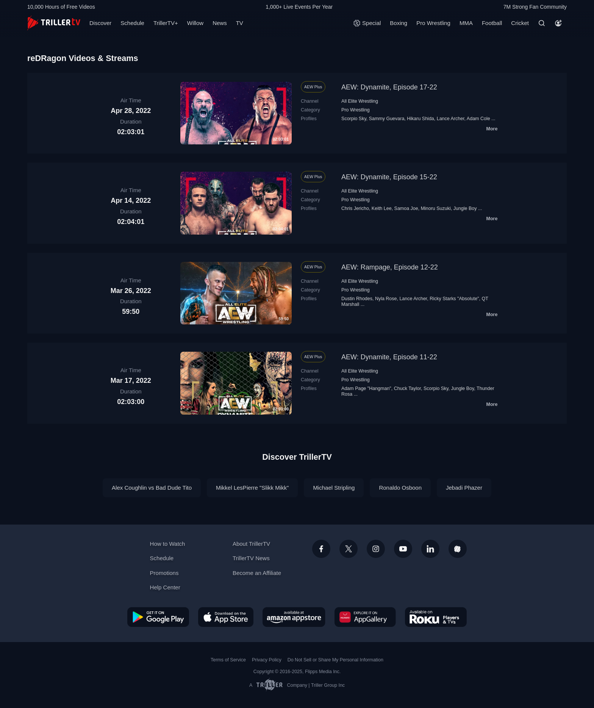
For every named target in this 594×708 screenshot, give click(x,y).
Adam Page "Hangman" (366, 388)
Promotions (164, 573)
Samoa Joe (406, 208)
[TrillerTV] (53, 23)
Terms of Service (228, 660)
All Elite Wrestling (359, 101)
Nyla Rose (386, 298)
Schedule (132, 23)
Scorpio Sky (353, 118)
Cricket (520, 23)
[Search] (541, 23)
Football (492, 23)
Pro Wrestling (433, 23)
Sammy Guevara (387, 118)
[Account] (558, 23)
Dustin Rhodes (356, 298)
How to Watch (167, 543)
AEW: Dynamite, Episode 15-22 (389, 177)
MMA (466, 23)
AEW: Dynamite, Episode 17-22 (389, 87)
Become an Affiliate (257, 573)
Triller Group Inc (328, 685)
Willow (195, 23)
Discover (100, 23)
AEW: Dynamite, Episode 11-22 (389, 357)
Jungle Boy (465, 208)
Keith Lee (382, 208)
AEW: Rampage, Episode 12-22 (389, 267)
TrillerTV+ (165, 23)
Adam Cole (478, 118)
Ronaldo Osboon (400, 487)
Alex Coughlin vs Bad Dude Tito (152, 487)
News (220, 23)
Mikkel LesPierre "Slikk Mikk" (252, 487)
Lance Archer (450, 118)
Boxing (398, 23)
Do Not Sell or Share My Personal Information (335, 660)
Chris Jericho (355, 208)
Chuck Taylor (407, 388)
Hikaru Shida (420, 118)
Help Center (165, 587)
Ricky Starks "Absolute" (454, 298)
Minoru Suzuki (436, 208)
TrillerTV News (251, 558)
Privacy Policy (266, 660)
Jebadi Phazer (464, 487)
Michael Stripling (334, 487)
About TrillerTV (251, 543)
